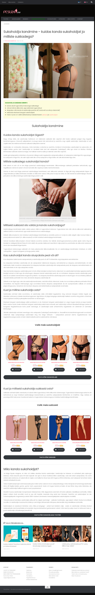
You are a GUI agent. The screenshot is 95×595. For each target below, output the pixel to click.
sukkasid (45, 115)
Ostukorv (20, 2)
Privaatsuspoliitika (54, 574)
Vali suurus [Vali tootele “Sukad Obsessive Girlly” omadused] (18, 450)
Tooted (5, 19)
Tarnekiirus (29, 578)
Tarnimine (29, 576)
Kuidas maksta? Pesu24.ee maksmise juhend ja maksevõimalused (16, 547)
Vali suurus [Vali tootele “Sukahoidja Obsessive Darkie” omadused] (39, 369)
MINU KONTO (71, 19)
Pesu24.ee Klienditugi (11, 41)
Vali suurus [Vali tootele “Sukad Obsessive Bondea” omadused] (39, 450)
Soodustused (51, 19)
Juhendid (7, 24)
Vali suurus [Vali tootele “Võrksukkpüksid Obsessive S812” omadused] (82, 450)
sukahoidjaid (53, 115)
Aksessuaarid (16, 19)
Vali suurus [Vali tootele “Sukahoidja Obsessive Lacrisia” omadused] (61, 369)
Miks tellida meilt (53, 578)
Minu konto (11, 2)
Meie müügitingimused (55, 572)
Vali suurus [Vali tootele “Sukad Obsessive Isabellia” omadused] (61, 450)
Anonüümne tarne (54, 576)
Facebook (77, 578)
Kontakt (80, 19)
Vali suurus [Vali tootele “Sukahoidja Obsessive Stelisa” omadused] (82, 369)
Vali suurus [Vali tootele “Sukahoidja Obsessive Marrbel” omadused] (18, 369)
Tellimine (28, 572)
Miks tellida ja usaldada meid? (80, 574)
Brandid (25, 19)
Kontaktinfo (52, 580)
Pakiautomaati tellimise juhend (80, 572)
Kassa (4, 2)
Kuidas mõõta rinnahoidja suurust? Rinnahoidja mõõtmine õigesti (44, 547)
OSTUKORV (62, 19)
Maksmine (29, 574)
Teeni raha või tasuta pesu (79, 576)
